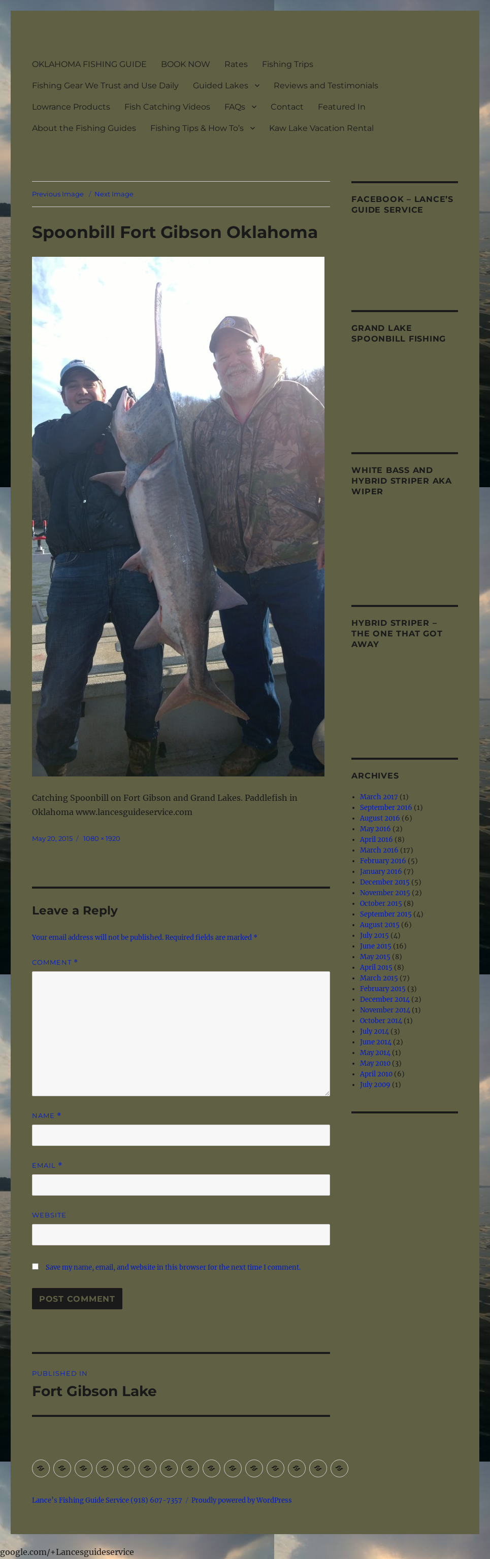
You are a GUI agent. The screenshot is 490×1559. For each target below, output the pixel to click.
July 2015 (374, 935)
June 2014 (375, 1042)
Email (47, 1165)
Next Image (114, 194)
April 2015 (376, 967)
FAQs (234, 107)
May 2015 (375, 957)
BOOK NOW (185, 64)
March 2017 (379, 797)
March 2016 (379, 850)
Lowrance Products (71, 107)
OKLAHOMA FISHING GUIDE (89, 64)
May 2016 (375, 829)
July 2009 (375, 1084)
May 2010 (375, 1063)
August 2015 (380, 925)
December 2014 (385, 999)
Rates (236, 64)
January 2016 (381, 871)
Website (49, 1215)
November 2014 (385, 1010)
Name (46, 1115)
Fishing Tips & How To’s (197, 128)
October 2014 (381, 1020)
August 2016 (380, 818)
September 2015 (386, 914)
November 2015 (385, 893)
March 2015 (379, 978)
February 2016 (383, 861)
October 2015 (381, 903)
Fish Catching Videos (167, 107)
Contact (287, 107)
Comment (55, 962)
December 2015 (385, 882)
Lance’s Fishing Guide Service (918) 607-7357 (107, 1500)
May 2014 (375, 1052)
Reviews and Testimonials (326, 85)
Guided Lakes (220, 85)
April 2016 (376, 839)
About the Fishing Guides (84, 128)
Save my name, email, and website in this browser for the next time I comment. (173, 1267)
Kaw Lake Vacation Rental (321, 128)
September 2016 (386, 807)
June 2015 (375, 946)
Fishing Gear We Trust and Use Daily (105, 85)
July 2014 (374, 1031)
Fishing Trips (287, 64)
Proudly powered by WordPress (241, 1500)
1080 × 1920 (101, 838)
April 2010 (376, 1074)
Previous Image (58, 194)
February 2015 (383, 989)
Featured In (342, 107)
